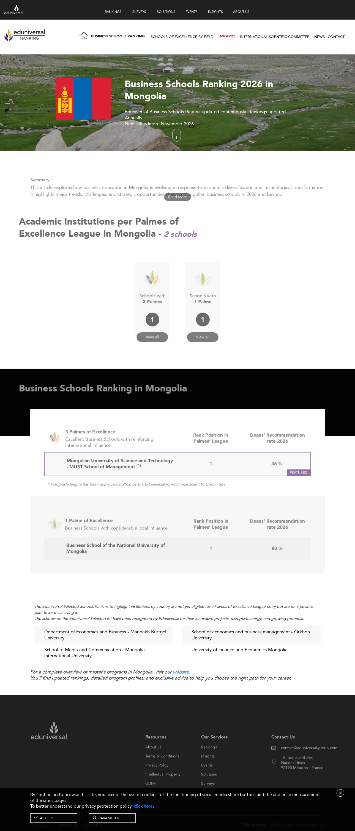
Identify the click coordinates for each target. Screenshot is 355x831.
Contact (336, 36)
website (181, 672)
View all (152, 329)
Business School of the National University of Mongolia (115, 563)
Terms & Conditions (162, 770)
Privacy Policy (156, 779)
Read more (177, 197)
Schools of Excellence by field (182, 36)
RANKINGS (113, 11)
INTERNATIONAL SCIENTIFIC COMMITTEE (274, 36)
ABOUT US (241, 11)
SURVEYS (139, 11)
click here (143, 806)
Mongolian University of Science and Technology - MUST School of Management (120, 478)
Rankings (209, 761)
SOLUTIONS (166, 11)
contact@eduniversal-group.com (309, 762)
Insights (208, 770)
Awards (227, 36)
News (319, 36)
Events (207, 779)
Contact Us (283, 751)
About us (153, 761)
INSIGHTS (215, 11)
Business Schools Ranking (118, 36)
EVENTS (191, 11)
